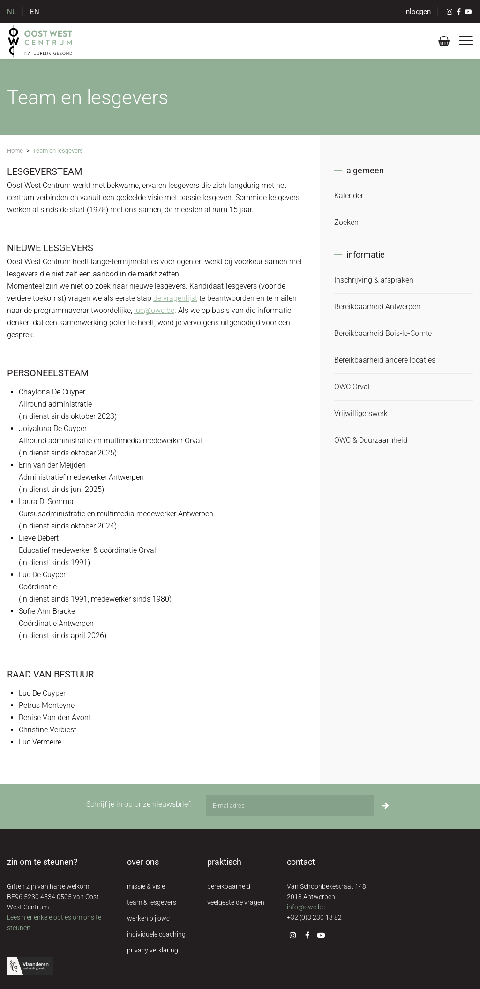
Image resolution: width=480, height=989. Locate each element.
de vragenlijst (175, 298)
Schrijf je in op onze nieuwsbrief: (139, 804)
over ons (143, 862)
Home (15, 150)
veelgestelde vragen (235, 902)
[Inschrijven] (386, 805)
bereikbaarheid (228, 886)
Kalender (348, 195)
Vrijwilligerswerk (361, 413)
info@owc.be (306, 907)
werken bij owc (148, 918)
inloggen (417, 11)
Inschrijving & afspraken (373, 279)
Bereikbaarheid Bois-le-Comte (383, 333)
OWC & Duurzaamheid (370, 440)
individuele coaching (156, 934)
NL (11, 11)
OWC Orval (352, 386)
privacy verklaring (152, 950)
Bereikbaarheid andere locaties (384, 360)
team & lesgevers (151, 902)
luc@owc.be (154, 310)
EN (34, 11)
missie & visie (146, 886)
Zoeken (346, 222)
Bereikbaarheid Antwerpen (377, 306)
